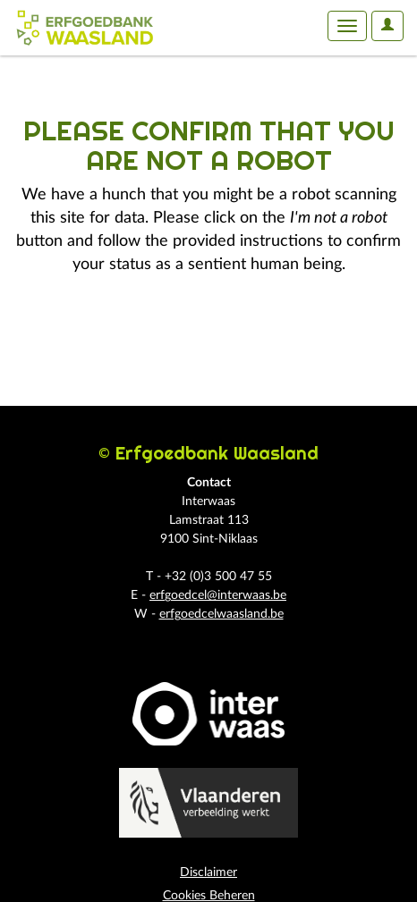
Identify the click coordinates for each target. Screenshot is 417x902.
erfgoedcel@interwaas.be (217, 595)
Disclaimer (208, 872)
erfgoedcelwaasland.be (221, 614)
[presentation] (163, 332)
